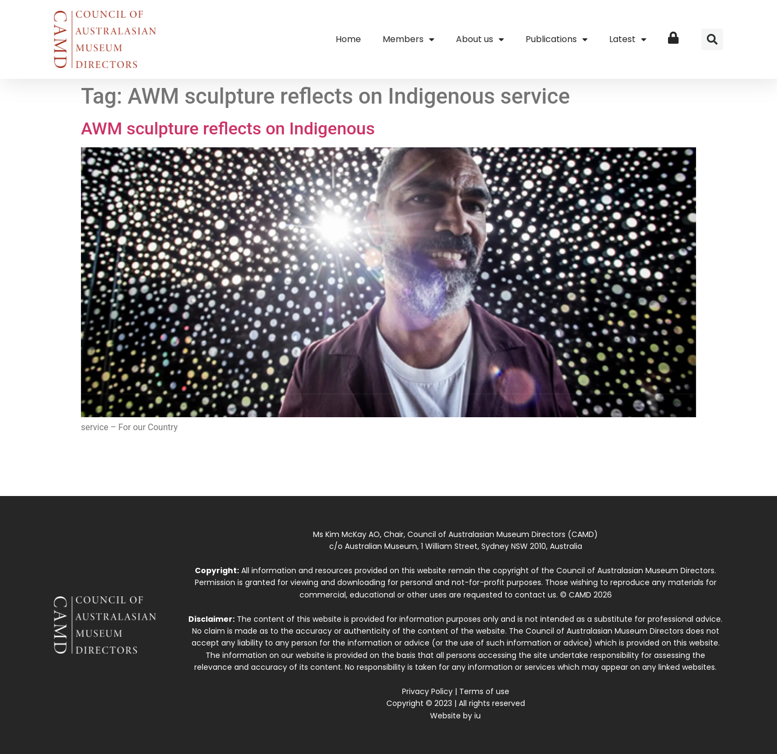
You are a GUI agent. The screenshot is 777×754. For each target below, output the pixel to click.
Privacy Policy (427, 691)
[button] (712, 39)
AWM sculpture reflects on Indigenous (228, 128)
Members (408, 39)
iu (477, 715)
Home (348, 39)
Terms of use (484, 691)
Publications (557, 39)
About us (480, 39)
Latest (627, 39)
